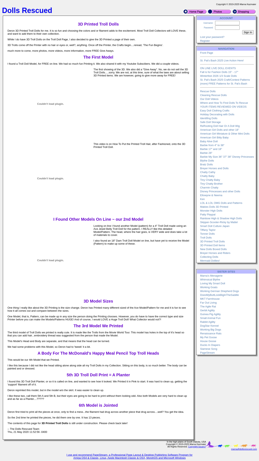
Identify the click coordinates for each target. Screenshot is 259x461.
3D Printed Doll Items (212, 245)
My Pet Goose (208, 337)
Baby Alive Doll (209, 141)
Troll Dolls (206, 237)
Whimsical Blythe (210, 279)
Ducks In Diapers (210, 345)
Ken (202, 199)
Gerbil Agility (207, 310)
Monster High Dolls (211, 210)
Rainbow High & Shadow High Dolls (221, 218)
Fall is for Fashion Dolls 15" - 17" (219, 72)
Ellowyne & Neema (211, 195)
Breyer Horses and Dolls (214, 168)
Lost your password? (212, 37)
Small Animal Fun (210, 318)
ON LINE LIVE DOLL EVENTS (218, 68)
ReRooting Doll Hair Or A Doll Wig (220, 125)
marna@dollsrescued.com (244, 449)
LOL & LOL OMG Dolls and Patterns (221, 202)
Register (205, 40)
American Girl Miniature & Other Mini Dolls (224, 133)
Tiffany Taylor (207, 229)
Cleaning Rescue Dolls (213, 95)
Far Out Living (208, 302)
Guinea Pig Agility (210, 314)
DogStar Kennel (209, 325)
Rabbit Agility (207, 321)
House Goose (208, 341)
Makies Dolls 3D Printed (214, 206)
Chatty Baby (207, 176)
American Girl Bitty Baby (214, 137)
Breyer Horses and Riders (215, 253)
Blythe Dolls (207, 160)
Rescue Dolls (208, 91)
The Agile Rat (208, 306)
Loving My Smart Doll (212, 283)
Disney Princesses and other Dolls (220, 191)
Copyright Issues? (197, 446)
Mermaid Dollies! (210, 260)
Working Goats (209, 287)
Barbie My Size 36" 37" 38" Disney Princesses (227, 156)
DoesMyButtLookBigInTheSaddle (219, 294)
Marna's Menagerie (211, 275)
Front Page (206, 52)
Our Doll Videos (209, 99)
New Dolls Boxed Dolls (213, 249)
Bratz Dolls (206, 164)
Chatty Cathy (207, 172)
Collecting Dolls (209, 256)
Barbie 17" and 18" (211, 149)
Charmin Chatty (209, 187)
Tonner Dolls (207, 233)
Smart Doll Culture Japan (214, 226)
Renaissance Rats (211, 333)
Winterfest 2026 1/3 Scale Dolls (218, 75)
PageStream (207, 352)
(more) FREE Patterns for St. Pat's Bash (223, 83)
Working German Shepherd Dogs (219, 291)
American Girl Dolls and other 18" (219, 129)
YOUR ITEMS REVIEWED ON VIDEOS (223, 106)
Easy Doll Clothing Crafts (214, 110)
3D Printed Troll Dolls (212, 241)
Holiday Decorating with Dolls (217, 114)
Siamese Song (208, 348)
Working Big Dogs (210, 329)
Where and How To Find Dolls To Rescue (224, 102)
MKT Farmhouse (210, 298)
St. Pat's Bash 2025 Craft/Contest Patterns (225, 79)
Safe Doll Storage (210, 122)
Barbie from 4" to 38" (212, 145)
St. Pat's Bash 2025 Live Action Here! (222, 60)
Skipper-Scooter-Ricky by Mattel (219, 222)
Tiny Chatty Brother (211, 183)
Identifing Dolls (208, 118)
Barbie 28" (206, 152)
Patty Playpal (207, 214)
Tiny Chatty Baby (210, 179)
